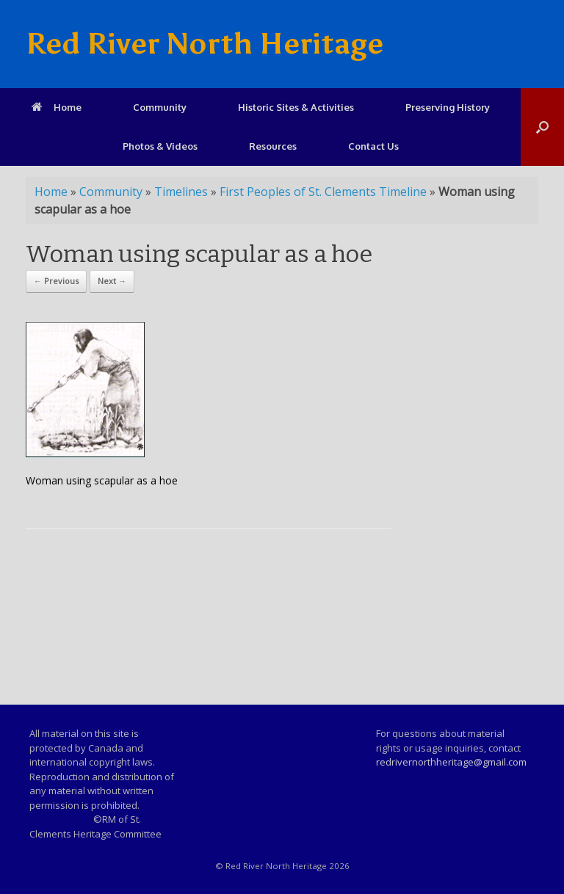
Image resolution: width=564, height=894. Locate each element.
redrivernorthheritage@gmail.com (451, 761)
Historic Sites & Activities (296, 107)
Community (160, 107)
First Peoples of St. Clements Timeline (323, 191)
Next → (112, 280)
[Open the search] (542, 127)
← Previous (56, 280)
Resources (273, 146)
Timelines (181, 191)
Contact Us (373, 146)
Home (57, 107)
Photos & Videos (160, 146)
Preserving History (447, 107)
